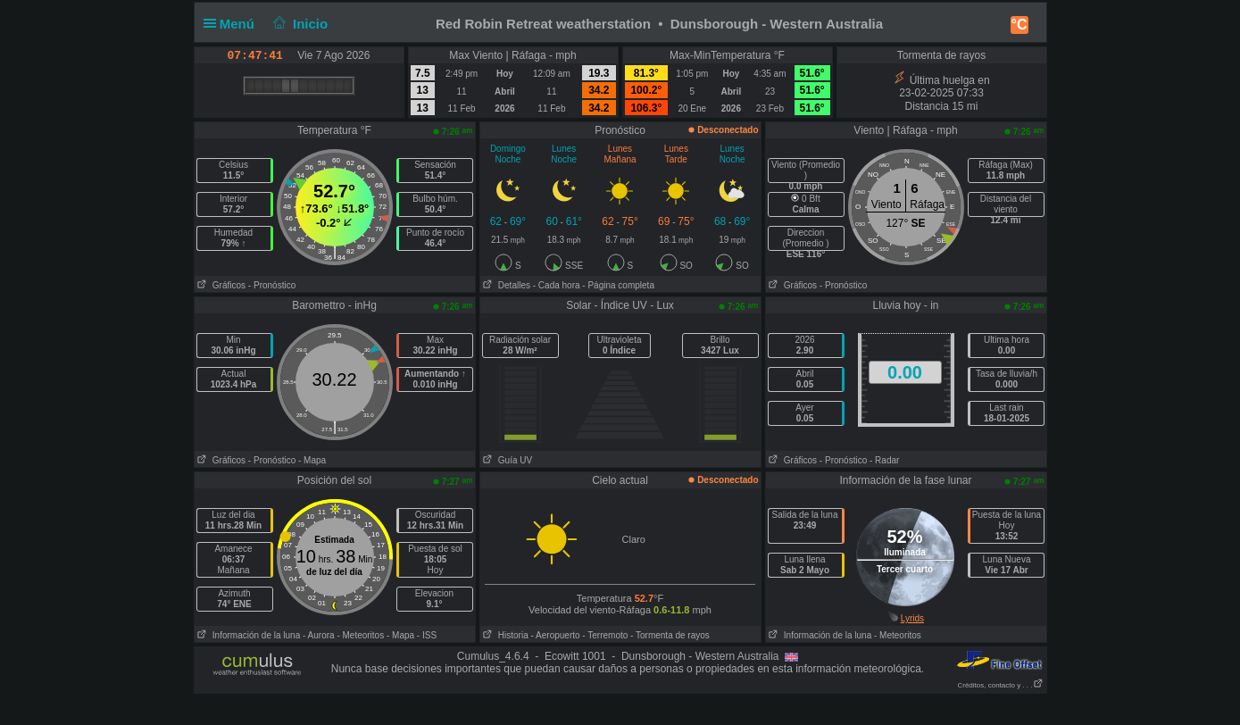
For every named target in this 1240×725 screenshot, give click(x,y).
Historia (504, 635)
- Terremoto (605, 635)
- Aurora (319, 635)
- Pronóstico (271, 285)
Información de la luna (248, 635)
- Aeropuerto (555, 635)
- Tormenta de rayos (670, 635)
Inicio (298, 23)
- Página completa (618, 285)
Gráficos (220, 285)
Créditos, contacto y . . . (1000, 685)
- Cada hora (556, 285)
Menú (233, 23)
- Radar (884, 460)
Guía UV (506, 460)
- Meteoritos (360, 635)
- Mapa (312, 460)
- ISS (427, 635)
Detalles (505, 285)
